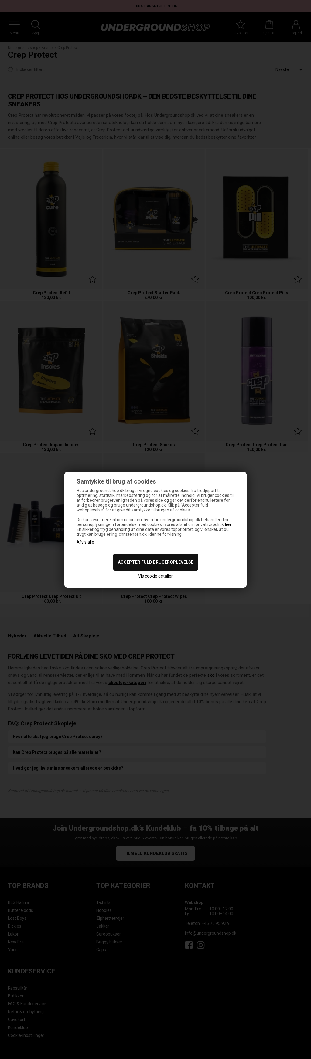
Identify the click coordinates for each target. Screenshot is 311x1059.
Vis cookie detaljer (155, 576)
